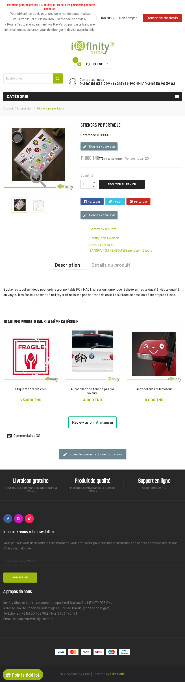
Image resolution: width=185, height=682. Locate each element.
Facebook (7, 518)
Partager (94, 201)
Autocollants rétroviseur (154, 389)
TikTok (29, 518)
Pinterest (140, 201)
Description (67, 265)
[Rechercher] (33, 78)
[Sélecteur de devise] (108, 18)
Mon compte (128, 18)
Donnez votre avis (99, 146)
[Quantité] (86, 184)
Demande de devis (162, 18)
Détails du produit (111, 265)
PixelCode (117, 674)
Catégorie (17, 96)
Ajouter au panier (122, 184)
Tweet (117, 201)
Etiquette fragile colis (31, 389)
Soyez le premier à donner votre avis (92, 454)
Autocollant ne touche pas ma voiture (93, 391)
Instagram (18, 518)
